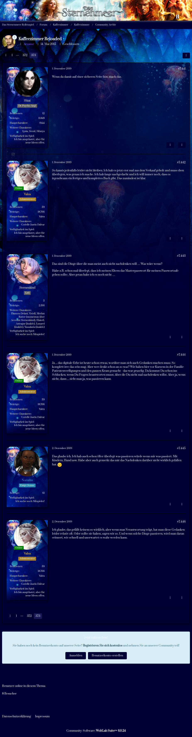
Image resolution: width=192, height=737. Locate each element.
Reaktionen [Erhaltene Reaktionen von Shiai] (16, 113)
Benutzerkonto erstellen (107, 655)
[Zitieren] (182, 145)
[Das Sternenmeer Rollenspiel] (91, 4)
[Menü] (4, 16)
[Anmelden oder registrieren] (188, 16)
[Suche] (177, 16)
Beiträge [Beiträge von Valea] (14, 211)
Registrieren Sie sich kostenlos (102, 645)
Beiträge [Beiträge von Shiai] (14, 118)
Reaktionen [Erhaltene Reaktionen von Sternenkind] (16, 300)
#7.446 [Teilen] (181, 522)
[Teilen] (186, 55)
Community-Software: (96, 731)
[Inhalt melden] (170, 145)
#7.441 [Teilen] (182, 69)
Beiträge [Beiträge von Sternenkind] (14, 305)
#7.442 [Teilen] (181, 162)
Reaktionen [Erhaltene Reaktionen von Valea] (16, 207)
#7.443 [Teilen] (181, 256)
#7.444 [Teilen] (181, 355)
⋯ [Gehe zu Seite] (17, 55)
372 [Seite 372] (25, 55)
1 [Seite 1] (16, 616)
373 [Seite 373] (33, 55)
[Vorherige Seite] (6, 55)
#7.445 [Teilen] (181, 448)
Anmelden (75, 655)
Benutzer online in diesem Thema (23, 686)
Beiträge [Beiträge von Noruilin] (14, 493)
